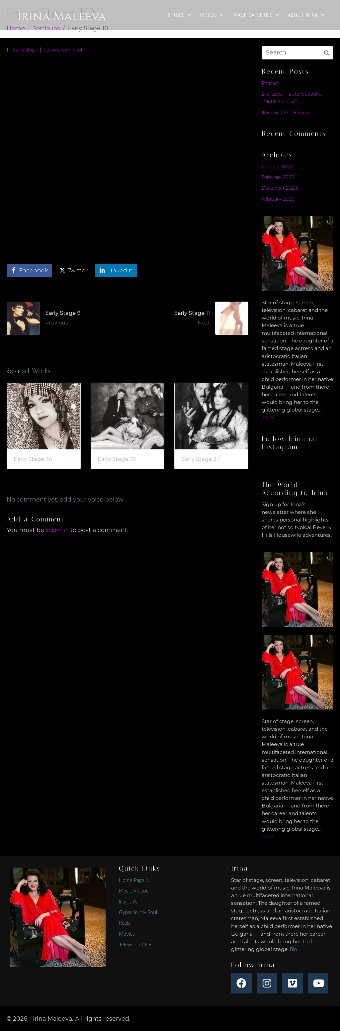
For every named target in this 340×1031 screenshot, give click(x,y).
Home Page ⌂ (134, 880)
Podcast (270, 83)
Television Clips (135, 944)
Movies (127, 934)
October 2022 (277, 166)
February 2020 (278, 199)
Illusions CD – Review (285, 112)
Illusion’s (128, 901)
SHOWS (179, 15)
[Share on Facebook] (29, 270)
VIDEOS (211, 15)
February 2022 (278, 177)
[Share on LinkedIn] (116, 270)
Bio (293, 949)
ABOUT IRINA (306, 15)
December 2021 (280, 188)
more (267, 417)
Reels (124, 923)
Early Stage (25, 49)
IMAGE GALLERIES (255, 15)
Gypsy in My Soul (138, 912)
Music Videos (133, 890)
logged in (57, 529)
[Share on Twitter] (73, 270)
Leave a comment (63, 49)
